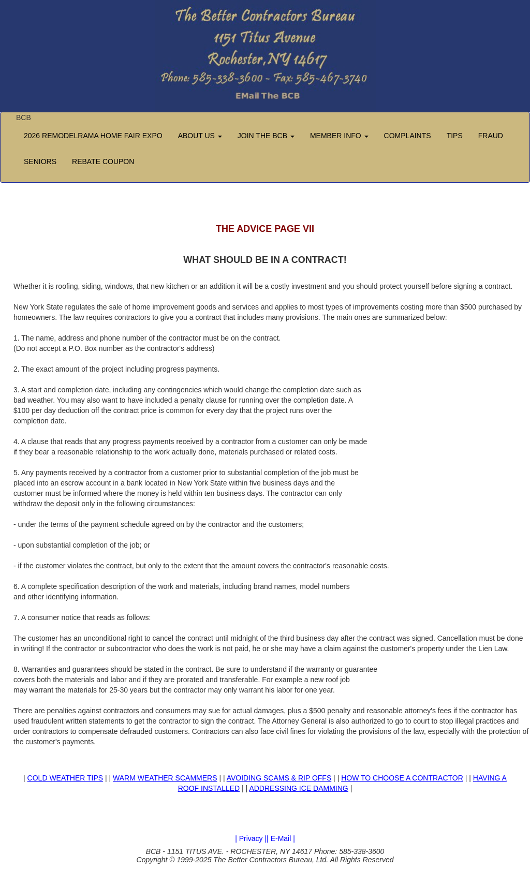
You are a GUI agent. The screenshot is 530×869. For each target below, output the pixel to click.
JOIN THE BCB (266, 135)
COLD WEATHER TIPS (65, 778)
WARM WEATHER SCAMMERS (165, 778)
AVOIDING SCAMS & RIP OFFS (279, 778)
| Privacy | (251, 838)
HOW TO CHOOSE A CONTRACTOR (402, 778)
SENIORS (40, 161)
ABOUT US (200, 135)
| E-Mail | (281, 838)
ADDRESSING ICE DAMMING (298, 788)
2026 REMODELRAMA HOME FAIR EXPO (93, 135)
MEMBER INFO (339, 135)
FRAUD (490, 135)
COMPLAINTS (407, 135)
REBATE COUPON (103, 161)
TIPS (455, 135)
